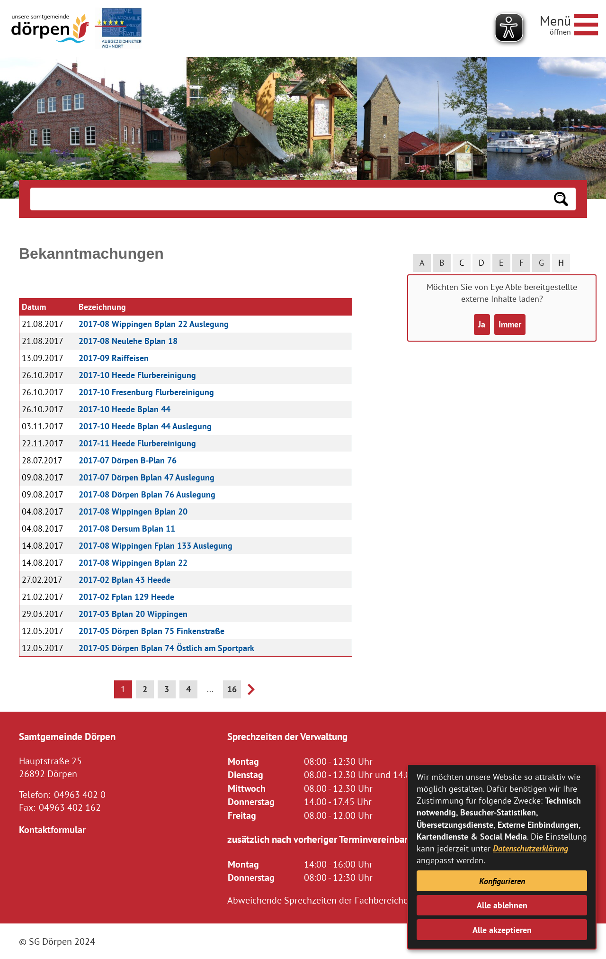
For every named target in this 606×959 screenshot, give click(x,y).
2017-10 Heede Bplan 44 (124, 409)
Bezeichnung (102, 306)
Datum (34, 306)
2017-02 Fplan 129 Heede (126, 596)
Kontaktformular (52, 829)
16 (232, 689)
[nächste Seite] (251, 692)
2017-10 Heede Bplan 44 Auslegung (145, 426)
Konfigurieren (502, 881)
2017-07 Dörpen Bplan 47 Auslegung (146, 477)
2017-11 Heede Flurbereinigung (137, 443)
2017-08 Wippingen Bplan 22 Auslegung (154, 323)
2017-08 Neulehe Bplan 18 (128, 340)
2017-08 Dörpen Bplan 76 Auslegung (147, 494)
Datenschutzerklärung (530, 848)
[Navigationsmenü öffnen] (569, 23)
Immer (510, 324)
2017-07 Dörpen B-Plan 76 (128, 460)
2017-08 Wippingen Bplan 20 (133, 511)
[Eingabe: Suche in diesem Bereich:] (288, 199)
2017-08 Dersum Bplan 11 (127, 528)
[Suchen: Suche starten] (561, 199)
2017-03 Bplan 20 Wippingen (133, 613)
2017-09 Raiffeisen (114, 358)
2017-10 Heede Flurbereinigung (137, 375)
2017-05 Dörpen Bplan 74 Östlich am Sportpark (166, 647)
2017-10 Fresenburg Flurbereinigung (146, 392)
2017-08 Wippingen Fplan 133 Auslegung (155, 545)
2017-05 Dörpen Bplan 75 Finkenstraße (151, 630)
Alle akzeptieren (502, 929)
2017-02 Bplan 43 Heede (124, 579)
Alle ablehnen (502, 905)
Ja (481, 324)
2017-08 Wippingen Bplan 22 (133, 562)
